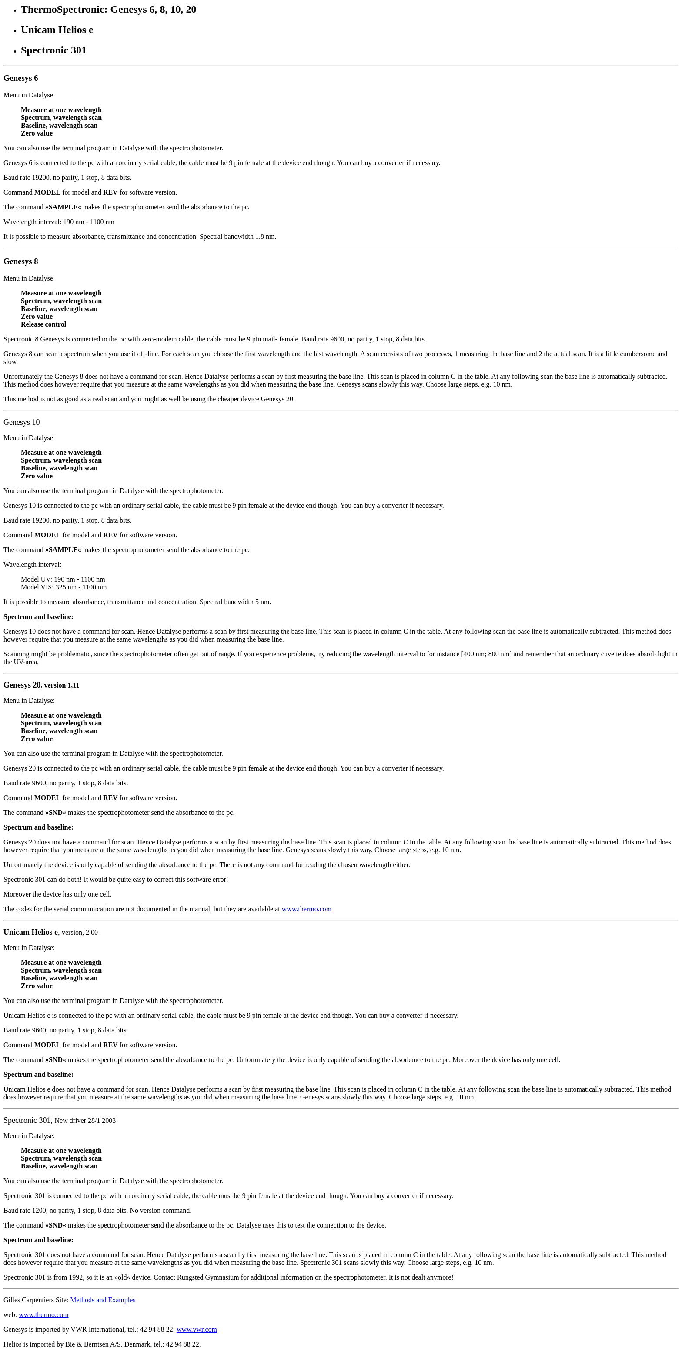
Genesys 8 (20, 261)
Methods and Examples (102, 1300)
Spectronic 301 (26, 1120)
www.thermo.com (307, 909)
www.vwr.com (197, 1329)
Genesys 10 (21, 422)
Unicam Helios (28, 932)
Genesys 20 (22, 685)
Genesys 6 (20, 78)
